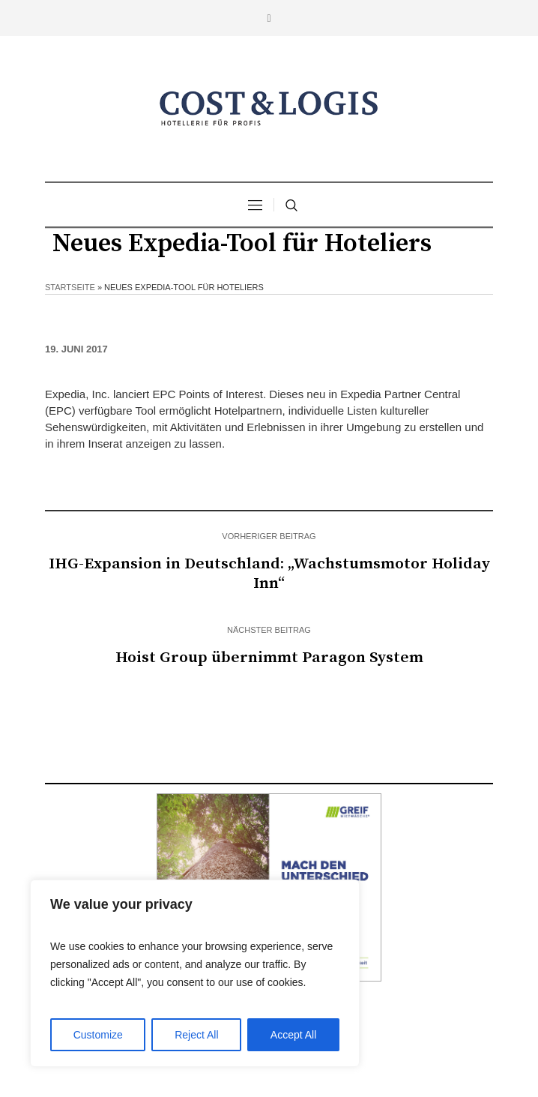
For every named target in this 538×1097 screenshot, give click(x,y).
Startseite (70, 287)
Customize (98, 1035)
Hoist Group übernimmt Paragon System (269, 657)
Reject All (196, 1035)
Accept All (293, 1035)
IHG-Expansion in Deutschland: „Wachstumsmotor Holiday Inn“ (269, 573)
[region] (195, 973)
